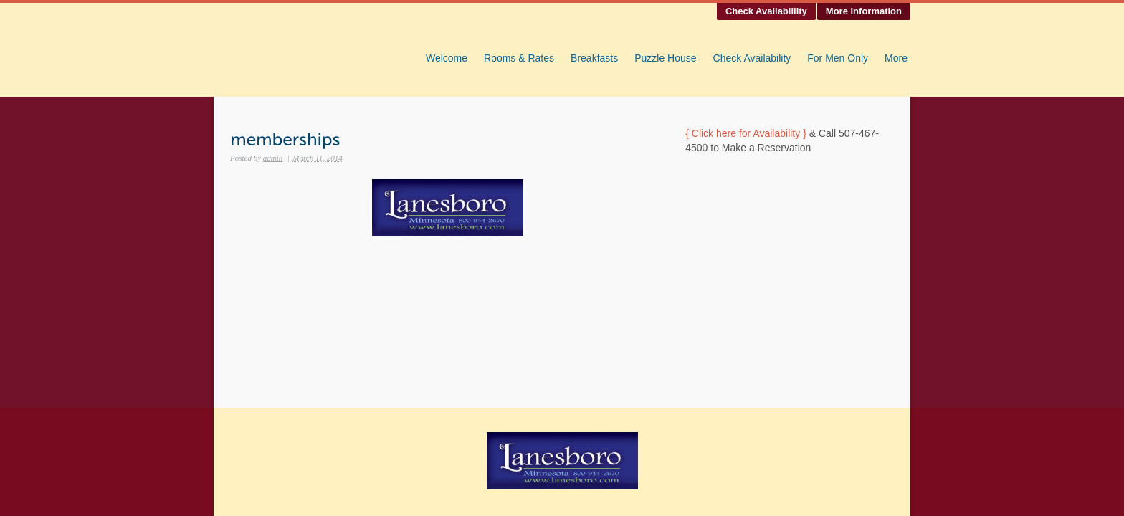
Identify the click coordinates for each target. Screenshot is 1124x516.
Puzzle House (665, 58)
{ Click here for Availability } (745, 133)
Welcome (446, 58)
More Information (864, 11)
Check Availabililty (766, 11)
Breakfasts (594, 58)
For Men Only (837, 58)
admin (273, 157)
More (896, 58)
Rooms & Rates (519, 58)
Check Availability (752, 58)
